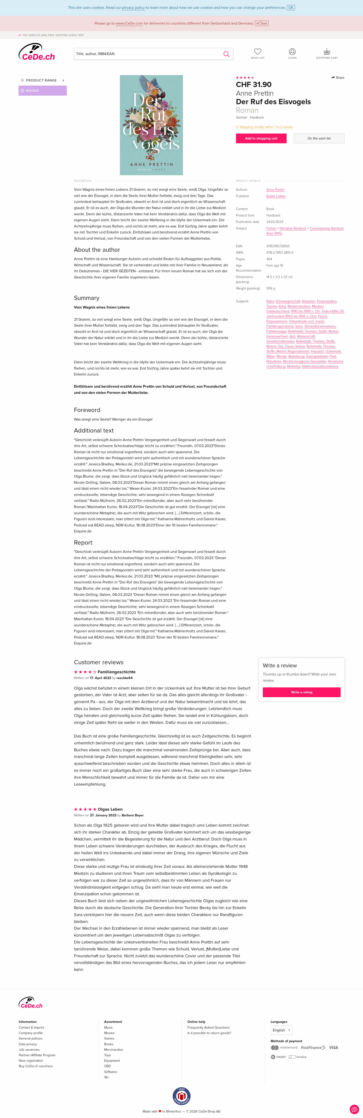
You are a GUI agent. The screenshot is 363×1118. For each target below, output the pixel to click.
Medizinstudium (299, 306)
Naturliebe (273, 361)
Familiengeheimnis (280, 326)
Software (110, 1072)
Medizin (318, 306)
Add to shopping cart (261, 138)
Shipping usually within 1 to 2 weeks (266, 127)
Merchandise (113, 1050)
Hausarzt (317, 351)
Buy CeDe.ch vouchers (36, 1066)
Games (109, 1038)
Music (108, 1027)
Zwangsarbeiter (317, 356)
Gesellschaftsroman (280, 341)
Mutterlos (293, 366)
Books (32, 91)
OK (291, 7)
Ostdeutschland (277, 311)
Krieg (282, 306)
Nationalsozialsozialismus (320, 366)
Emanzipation (327, 301)
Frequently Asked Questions (208, 1027)
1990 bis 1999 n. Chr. (305, 311)
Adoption (308, 301)
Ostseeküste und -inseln (306, 321)
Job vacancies (29, 1050)
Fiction (271, 228)
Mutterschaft (306, 336)
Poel (333, 356)
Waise (270, 356)
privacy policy (133, 7)
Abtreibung (296, 356)
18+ (106, 1077)
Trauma (271, 306)
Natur (270, 301)
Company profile (31, 1033)
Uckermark (333, 351)
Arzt (292, 336)
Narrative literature (293, 228)
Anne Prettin (275, 189)
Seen (299, 326)
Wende (281, 356)
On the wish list (319, 138)
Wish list (257, 53)
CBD (107, 1066)
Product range (41, 80)
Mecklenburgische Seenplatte (304, 361)
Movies (109, 1033)
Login (292, 53)
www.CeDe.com (129, 23)
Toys (107, 1055)
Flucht (322, 316)
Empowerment (276, 321)
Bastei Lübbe (275, 196)
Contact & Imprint (31, 1027)
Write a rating (301, 692)
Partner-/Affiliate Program (37, 1055)
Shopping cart (327, 53)
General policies (31, 1038)
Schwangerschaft (288, 301)
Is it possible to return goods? (209, 1033)
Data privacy (28, 1044)
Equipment (112, 1061)
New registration (31, 1061)
